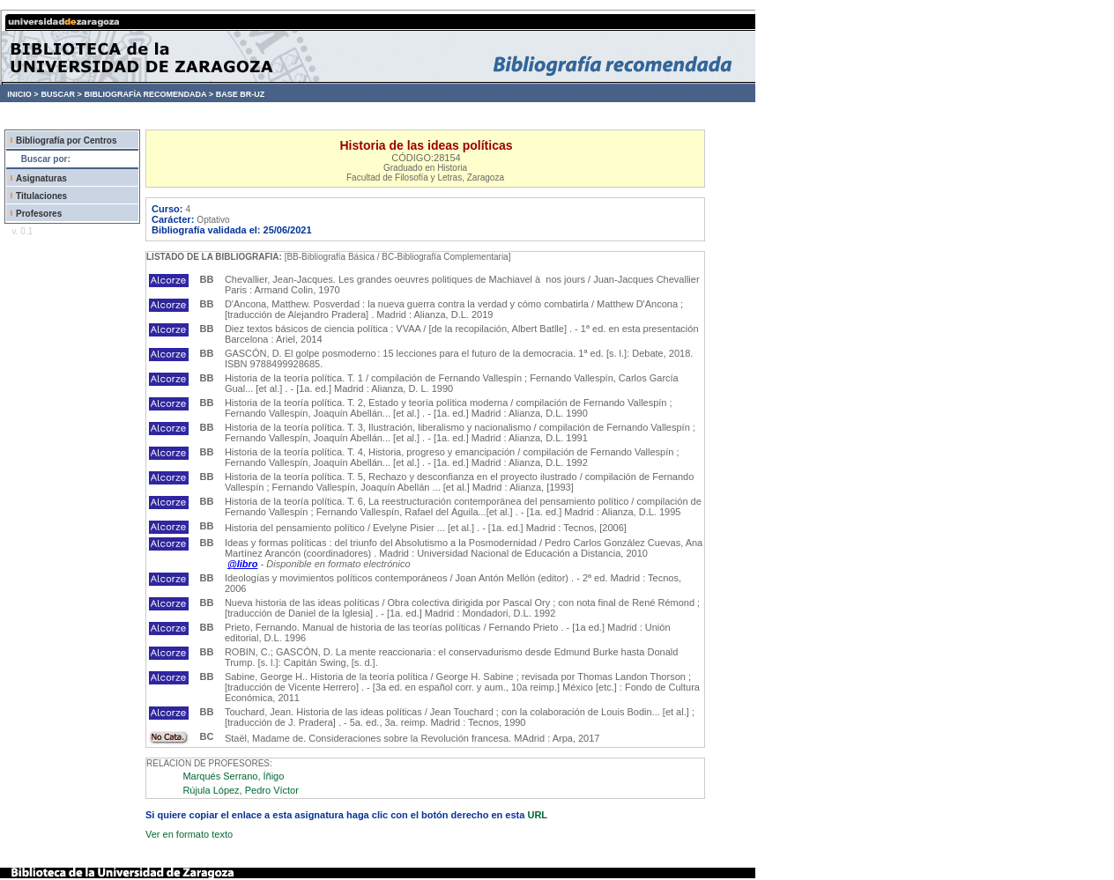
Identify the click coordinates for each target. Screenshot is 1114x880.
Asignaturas (41, 178)
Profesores (39, 213)
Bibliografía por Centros (66, 140)
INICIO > (22, 94)
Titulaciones (41, 196)
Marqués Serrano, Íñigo (233, 776)
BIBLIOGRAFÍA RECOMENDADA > (148, 94)
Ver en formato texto (189, 834)
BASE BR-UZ (240, 94)
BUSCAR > (61, 94)
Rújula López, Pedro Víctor (240, 790)
